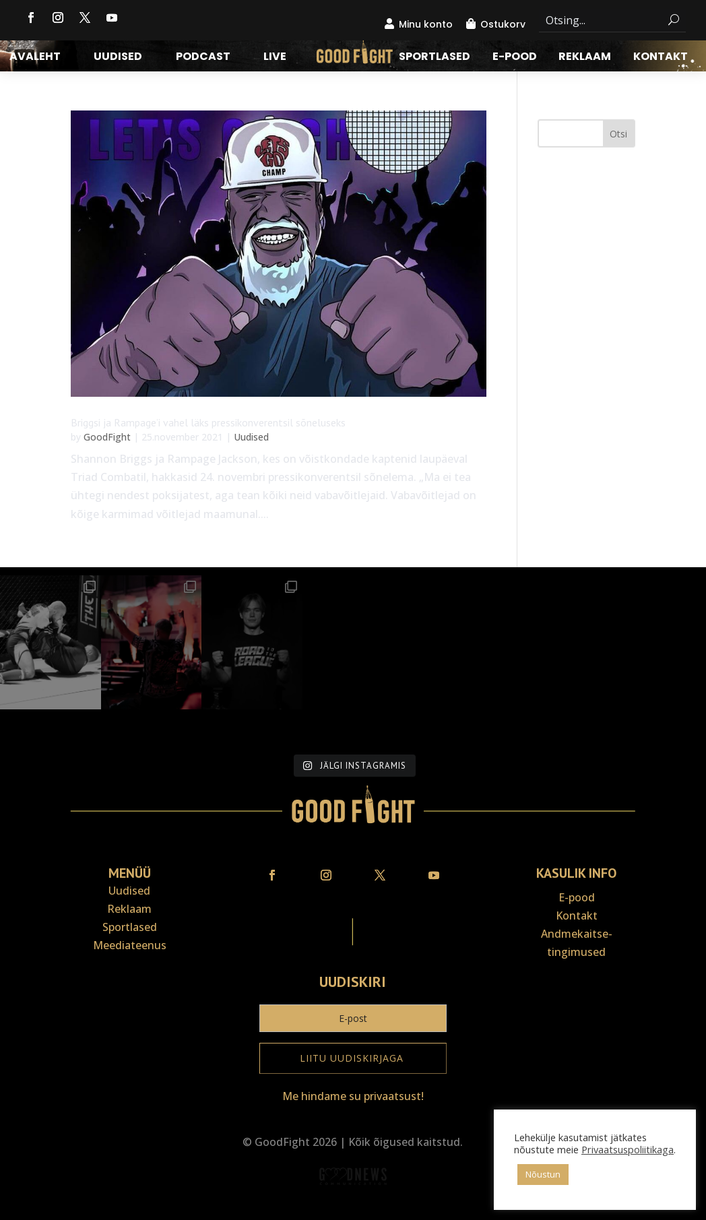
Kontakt (660, 58)
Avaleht (35, 58)
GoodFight (107, 436)
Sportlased (434, 58)
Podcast (203, 58)
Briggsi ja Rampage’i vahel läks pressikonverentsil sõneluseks (208, 422)
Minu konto (426, 24)
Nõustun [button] (542, 1174)
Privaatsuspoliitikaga (627, 1149)
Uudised (118, 58)
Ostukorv (502, 24)
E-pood (514, 58)
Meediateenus (129, 945)
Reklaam (584, 58)
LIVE (274, 58)
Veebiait (353, 1210)
